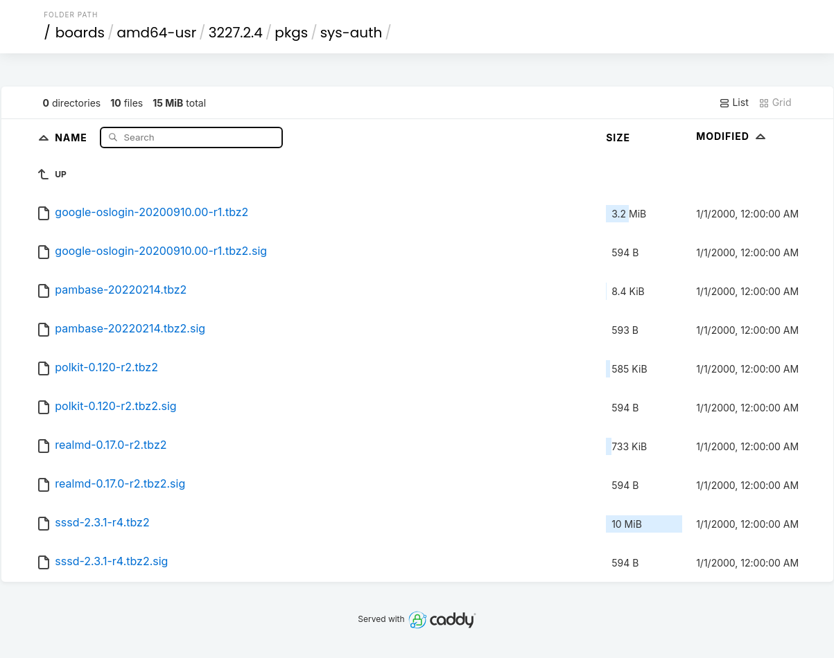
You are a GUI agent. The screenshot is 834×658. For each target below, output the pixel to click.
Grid (775, 102)
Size (618, 137)
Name (72, 137)
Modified (732, 136)
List (734, 102)
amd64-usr (156, 32)
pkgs (291, 32)
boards (80, 32)
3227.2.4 (236, 32)
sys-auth (351, 32)
